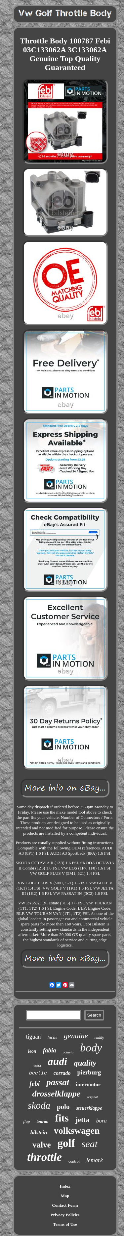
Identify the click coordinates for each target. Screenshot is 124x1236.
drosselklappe (56, 1093)
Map (65, 1195)
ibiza (37, 1066)
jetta (82, 1120)
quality (85, 1063)
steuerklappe (89, 1108)
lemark (94, 1160)
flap (26, 1121)
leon (32, 1051)
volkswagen (77, 1130)
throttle (44, 1157)
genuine (76, 1036)
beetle (38, 1073)
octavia (68, 1052)
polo (63, 1107)
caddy (99, 1037)
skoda (39, 1105)
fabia (49, 1050)
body (91, 1048)
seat (90, 1143)
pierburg (89, 1072)
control (74, 1161)
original (92, 1097)
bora (101, 1121)
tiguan (33, 1036)
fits (62, 1118)
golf (66, 1143)
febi (34, 1083)
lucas (52, 1037)
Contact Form (65, 1205)
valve (41, 1144)
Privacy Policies (65, 1214)
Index (65, 1186)
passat (57, 1082)
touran (42, 1121)
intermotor (88, 1084)
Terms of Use (65, 1224)
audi (57, 1061)
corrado (62, 1073)
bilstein (38, 1132)
